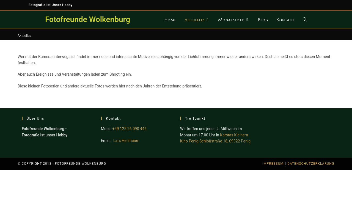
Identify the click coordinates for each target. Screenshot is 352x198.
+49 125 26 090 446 (129, 129)
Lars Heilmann (125, 140)
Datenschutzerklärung (310, 164)
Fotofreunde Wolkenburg (87, 19)
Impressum (273, 164)
